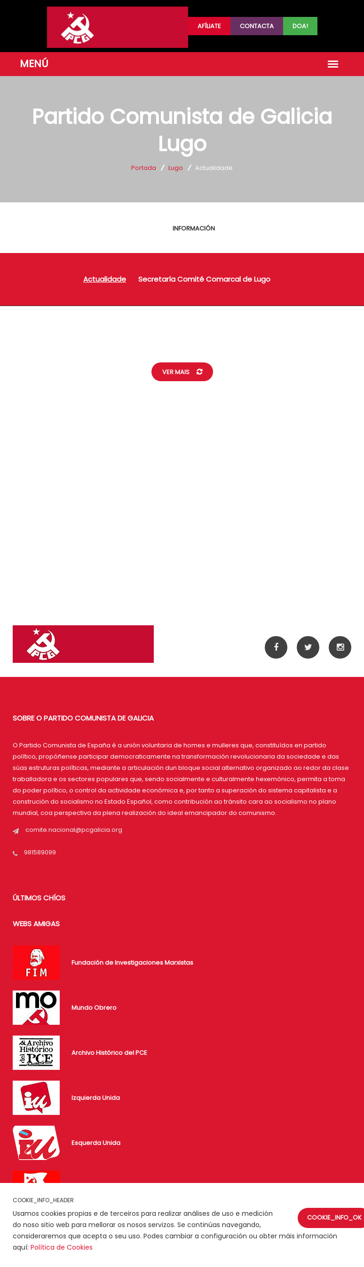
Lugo (175, 167)
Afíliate (209, 26)
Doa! (300, 26)
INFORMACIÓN (194, 228)
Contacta (257, 26)
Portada (143, 167)
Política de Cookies (62, 1247)
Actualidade (104, 279)
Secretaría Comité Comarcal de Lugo (204, 279)
